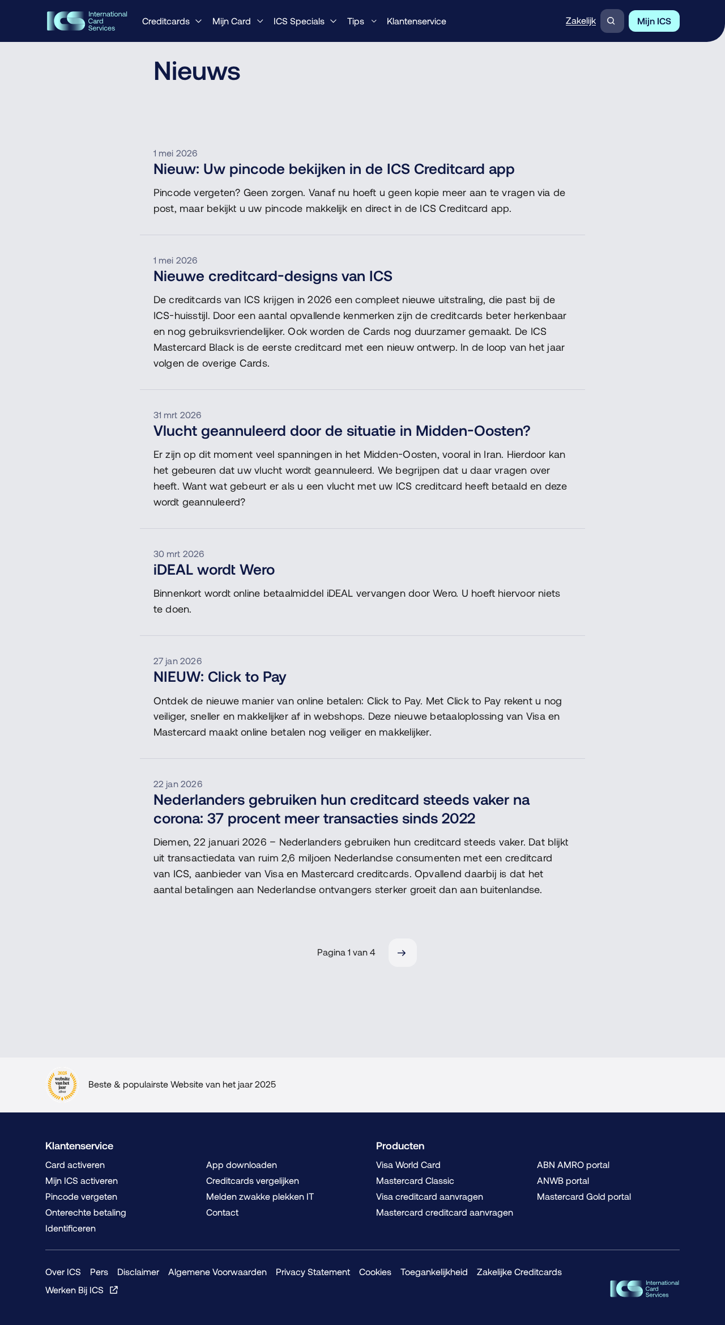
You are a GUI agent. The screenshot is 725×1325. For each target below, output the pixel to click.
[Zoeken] (612, 21)
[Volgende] (403, 952)
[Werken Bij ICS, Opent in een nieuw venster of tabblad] (81, 1290)
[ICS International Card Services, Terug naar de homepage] (87, 21)
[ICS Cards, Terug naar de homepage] (644, 1288)
